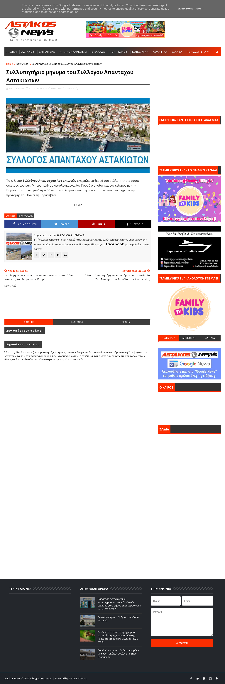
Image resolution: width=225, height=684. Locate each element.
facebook (77, 322)
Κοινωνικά (22, 63)
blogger (28, 322)
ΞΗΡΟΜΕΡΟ (47, 51)
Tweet (61, 224)
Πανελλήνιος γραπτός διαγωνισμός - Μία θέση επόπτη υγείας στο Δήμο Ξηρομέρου (118, 654)
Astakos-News (12, 678)
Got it (200, 8)
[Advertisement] (78, 306)
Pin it (98, 224)
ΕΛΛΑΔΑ (177, 51)
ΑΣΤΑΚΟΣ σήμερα (189, 407)
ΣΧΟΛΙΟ (135, 224)
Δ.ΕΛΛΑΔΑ (98, 51)
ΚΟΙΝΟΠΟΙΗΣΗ (25, 224)
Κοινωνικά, (71, 88)
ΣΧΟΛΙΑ (210, 338)
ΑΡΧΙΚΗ (12, 51)
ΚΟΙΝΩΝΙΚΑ (140, 51)
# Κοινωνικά (26, 215)
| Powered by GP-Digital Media (70, 678)
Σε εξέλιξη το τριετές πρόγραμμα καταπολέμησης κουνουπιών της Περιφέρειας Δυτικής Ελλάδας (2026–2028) (118, 637)
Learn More (185, 8)
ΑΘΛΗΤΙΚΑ (160, 51)
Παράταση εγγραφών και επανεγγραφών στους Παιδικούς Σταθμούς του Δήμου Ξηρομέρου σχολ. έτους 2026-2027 (119, 604)
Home (9, 63)
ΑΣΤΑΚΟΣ (28, 51)
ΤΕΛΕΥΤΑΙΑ (168, 338)
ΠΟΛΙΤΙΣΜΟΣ (118, 51)
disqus (126, 322)
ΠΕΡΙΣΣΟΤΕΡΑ (196, 51)
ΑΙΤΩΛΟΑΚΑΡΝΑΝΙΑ (73, 51)
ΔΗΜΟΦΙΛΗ (189, 338)
